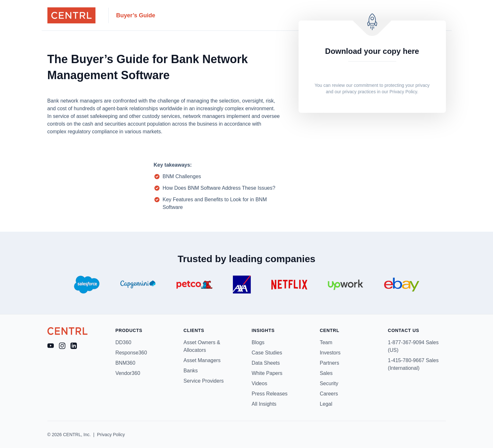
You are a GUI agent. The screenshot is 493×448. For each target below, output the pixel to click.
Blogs (258, 342)
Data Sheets (266, 363)
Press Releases (270, 393)
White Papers (267, 373)
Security (329, 383)
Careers (329, 393)
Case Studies (267, 352)
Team (326, 342)
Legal (326, 404)
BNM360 (125, 363)
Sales (326, 373)
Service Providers (204, 381)
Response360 (131, 352)
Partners (329, 363)
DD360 (123, 342)
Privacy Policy (403, 91)
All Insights (264, 404)
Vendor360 (127, 373)
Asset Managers (202, 360)
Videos (259, 383)
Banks (191, 370)
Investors (330, 352)
